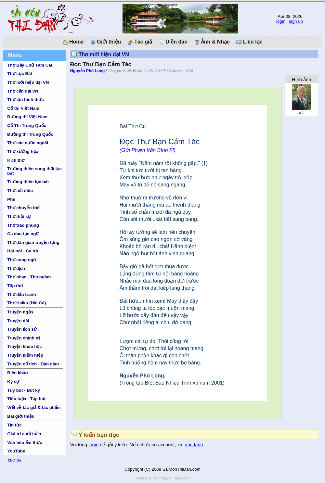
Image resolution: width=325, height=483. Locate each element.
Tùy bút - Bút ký (23, 390)
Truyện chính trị (23, 338)
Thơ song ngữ (21, 259)
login (280, 21)
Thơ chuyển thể (23, 207)
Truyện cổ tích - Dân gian (33, 364)
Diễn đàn (173, 42)
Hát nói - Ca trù (22, 250)
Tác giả (140, 42)
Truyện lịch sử (21, 329)
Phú (11, 199)
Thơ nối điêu (20, 190)
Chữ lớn (14, 460)
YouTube (16, 451)
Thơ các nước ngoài (27, 142)
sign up (296, 21)
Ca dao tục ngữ (23, 233)
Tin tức (14, 425)
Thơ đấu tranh (21, 294)
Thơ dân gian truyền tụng (33, 242)
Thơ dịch (16, 268)
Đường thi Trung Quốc (30, 134)
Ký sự (13, 381)
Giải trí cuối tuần (24, 433)
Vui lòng (79, 444)
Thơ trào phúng (23, 225)
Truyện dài (18, 320)
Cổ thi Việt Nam (23, 108)
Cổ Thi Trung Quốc (26, 125)
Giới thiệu (105, 42)
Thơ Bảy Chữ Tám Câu (30, 65)
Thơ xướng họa (22, 151)
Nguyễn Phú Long (87, 71)
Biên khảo (17, 372)
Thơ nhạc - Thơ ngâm (29, 276)
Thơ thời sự (19, 216)
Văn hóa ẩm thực (24, 442)
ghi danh (194, 444)
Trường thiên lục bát (28, 181)
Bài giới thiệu (20, 416)
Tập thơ (15, 285)
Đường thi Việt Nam (27, 116)
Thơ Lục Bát (19, 73)
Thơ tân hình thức (25, 99)
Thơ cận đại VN (22, 91)
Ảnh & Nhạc (212, 42)
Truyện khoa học (24, 346)
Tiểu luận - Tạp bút (26, 398)
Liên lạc (249, 42)
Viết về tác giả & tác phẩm (34, 407)
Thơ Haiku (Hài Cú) (26, 302)
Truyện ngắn (20, 312)
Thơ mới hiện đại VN (28, 82)
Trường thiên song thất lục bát (34, 170)
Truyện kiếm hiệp (25, 355)
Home (73, 42)
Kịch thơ (15, 160)
